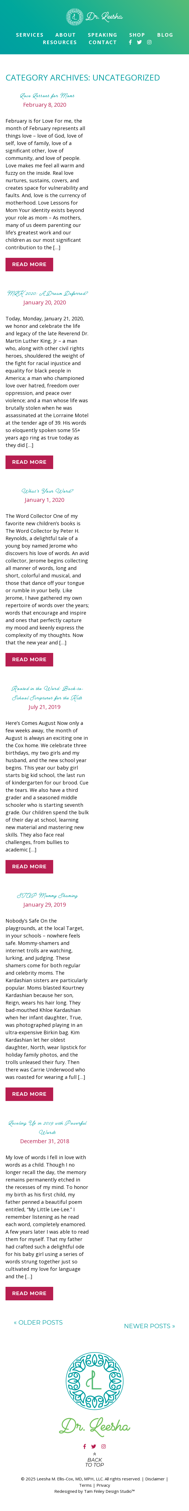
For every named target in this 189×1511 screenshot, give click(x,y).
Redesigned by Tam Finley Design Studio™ (94, 1491)
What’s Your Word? (47, 491)
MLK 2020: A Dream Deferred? (47, 293)
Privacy (103, 1485)
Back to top (94, 1462)
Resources (60, 42)
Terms (85, 1485)
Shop (137, 34)
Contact (103, 42)
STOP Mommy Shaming (47, 895)
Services (30, 34)
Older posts (38, 1322)
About (65, 34)
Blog (165, 34)
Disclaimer (155, 1478)
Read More (29, 264)
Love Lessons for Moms (47, 95)
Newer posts (149, 1326)
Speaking (102, 34)
